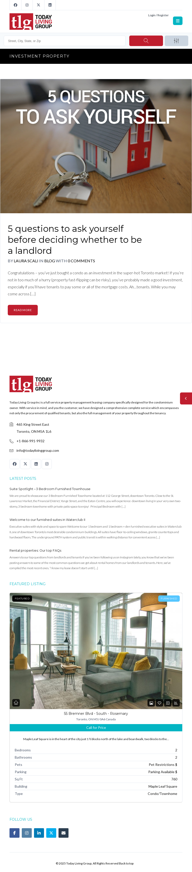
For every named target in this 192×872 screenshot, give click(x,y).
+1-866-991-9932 (30, 441)
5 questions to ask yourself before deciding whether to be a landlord (75, 239)
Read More (23, 310)
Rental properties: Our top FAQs (35, 550)
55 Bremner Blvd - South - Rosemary (96, 713)
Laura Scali (26, 260)
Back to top (126, 863)
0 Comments (81, 260)
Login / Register (158, 15)
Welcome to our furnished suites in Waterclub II (47, 520)
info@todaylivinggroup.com (37, 450)
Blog (50, 260)
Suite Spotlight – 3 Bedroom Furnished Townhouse (50, 489)
